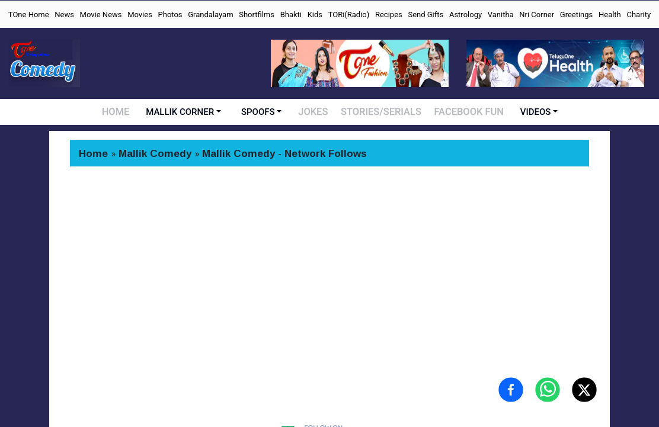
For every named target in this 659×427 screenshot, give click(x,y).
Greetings (576, 14)
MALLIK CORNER (184, 112)
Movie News (101, 14)
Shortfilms (256, 14)
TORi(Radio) (349, 14)
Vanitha (501, 14)
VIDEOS (531, 112)
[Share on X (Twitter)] (584, 389)
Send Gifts (425, 14)
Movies (139, 14)
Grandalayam (210, 14)
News (64, 14)
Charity (638, 14)
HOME (119, 112)
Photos (170, 14)
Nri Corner (536, 14)
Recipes (388, 14)
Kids (315, 14)
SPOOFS (262, 112)
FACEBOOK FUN (466, 112)
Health (610, 14)
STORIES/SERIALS (383, 112)
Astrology (465, 14)
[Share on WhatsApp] (547, 389)
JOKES (317, 112)
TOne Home (28, 14)
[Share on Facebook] (510, 389)
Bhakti (291, 14)
